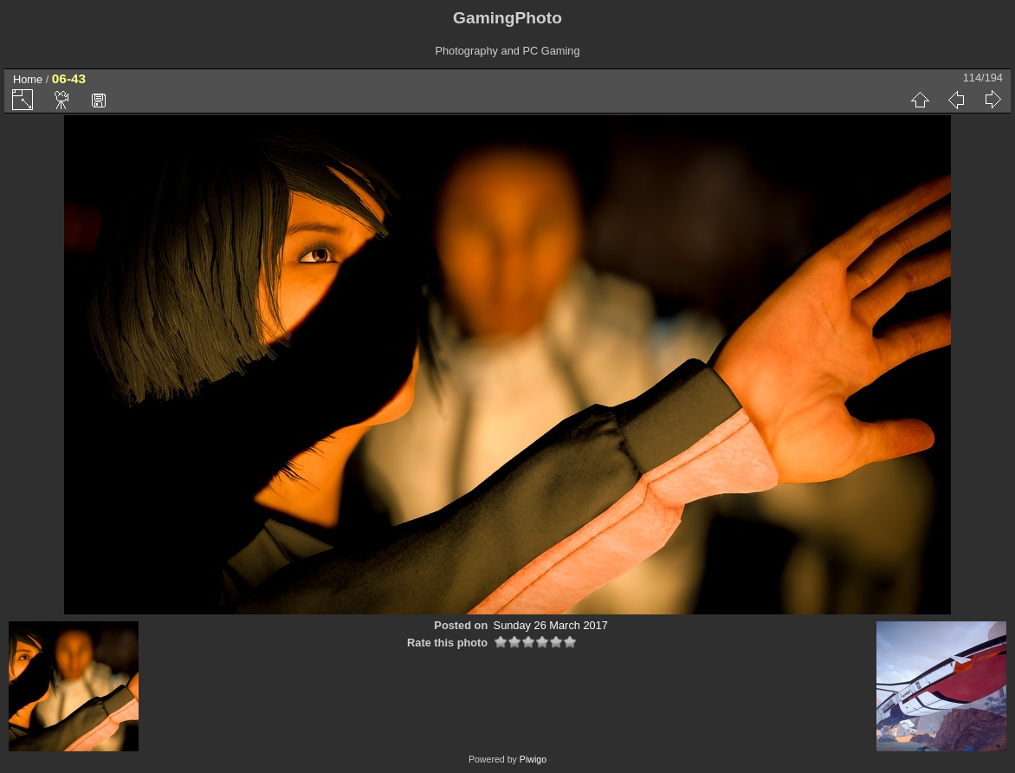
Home (27, 79)
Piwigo (533, 759)
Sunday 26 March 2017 (551, 625)
